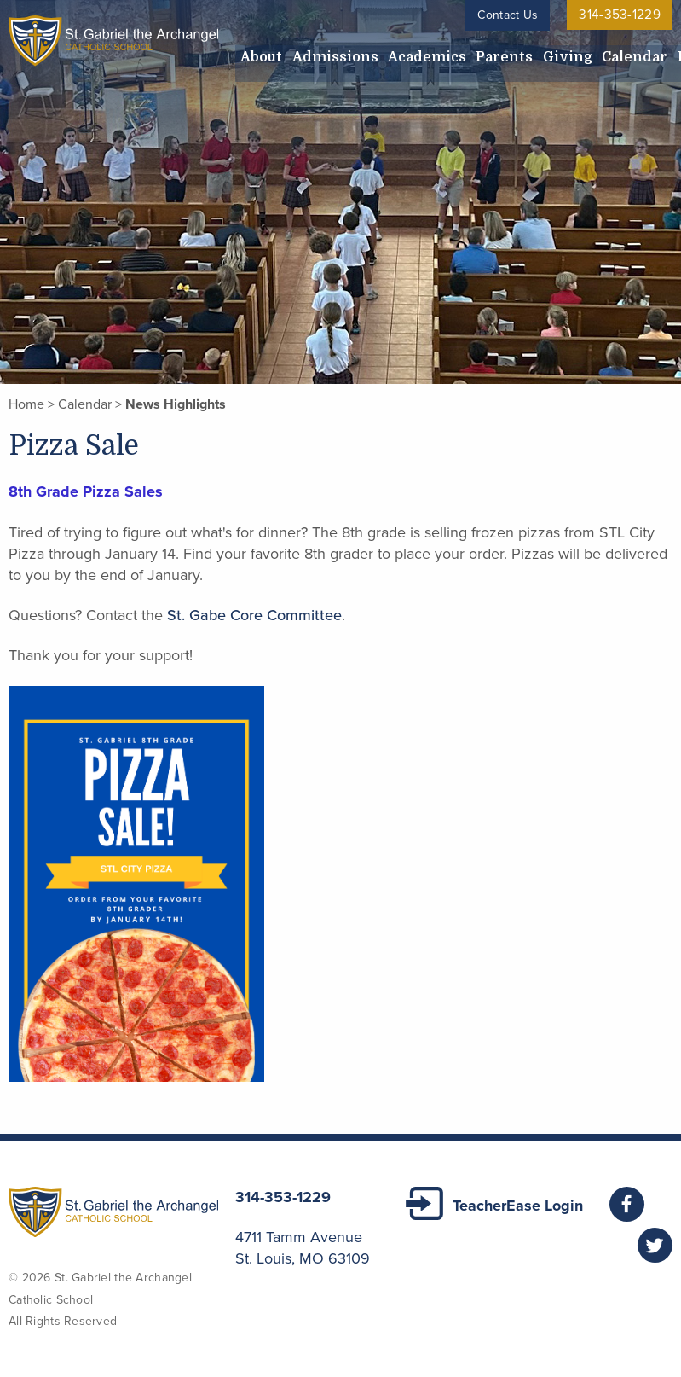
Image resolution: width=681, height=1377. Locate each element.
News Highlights (175, 404)
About (253, 53)
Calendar (531, 53)
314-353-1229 (624, 15)
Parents (438, 53)
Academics (380, 53)
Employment (598, 53)
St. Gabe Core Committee (254, 615)
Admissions (308, 53)
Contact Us (517, 15)
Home (26, 404)
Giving (483, 53)
